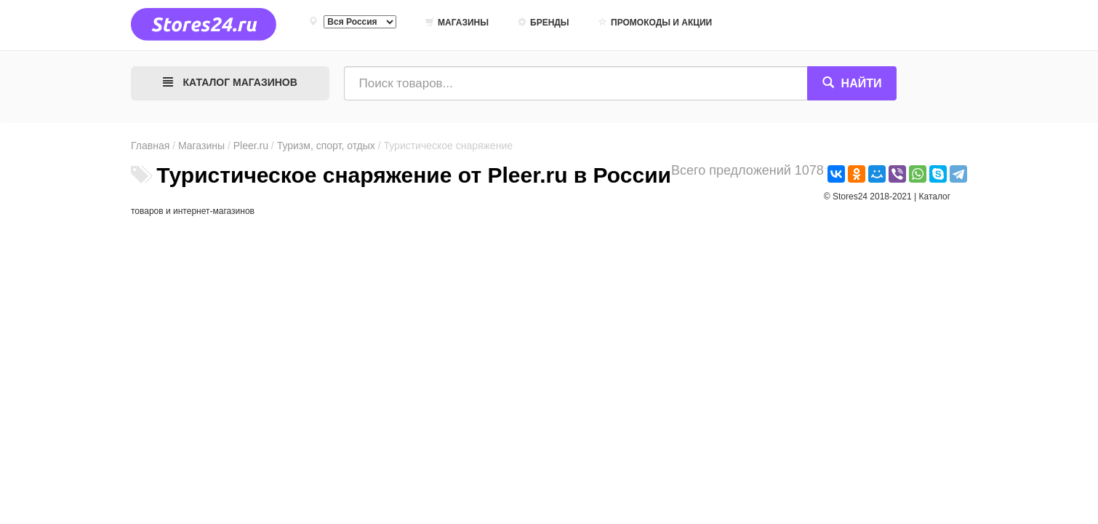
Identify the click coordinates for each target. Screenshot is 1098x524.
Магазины (457, 22)
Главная (150, 145)
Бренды (543, 22)
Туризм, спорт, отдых (326, 145)
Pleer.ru (250, 145)
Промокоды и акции (655, 22)
